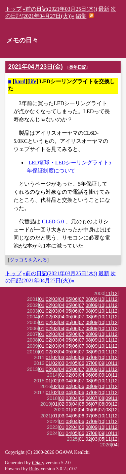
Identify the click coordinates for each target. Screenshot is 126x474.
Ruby (34, 468)
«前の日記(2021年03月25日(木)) (60, 9)
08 (88, 299)
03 (55, 299)
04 (62, 299)
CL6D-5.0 (53, 221)
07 (81, 299)
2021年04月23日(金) (35, 66)
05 (68, 299)
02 (48, 299)
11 (108, 293)
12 (115, 293)
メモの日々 (22, 40)
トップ (13, 9)
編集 (81, 16)
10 (101, 299)
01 (41, 299)
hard (20, 81)
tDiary (38, 462)
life (32, 81)
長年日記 (77, 67)
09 (94, 299)
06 (75, 299)
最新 (103, 9)
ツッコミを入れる (28, 259)
